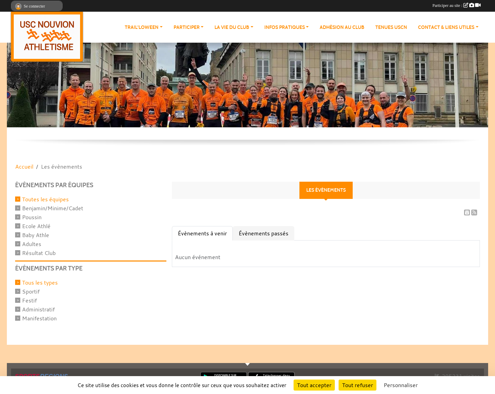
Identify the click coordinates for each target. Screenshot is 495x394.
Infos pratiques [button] (284, 27)
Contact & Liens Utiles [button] (446, 27)
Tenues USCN (391, 27)
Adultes (31, 244)
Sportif (31, 291)
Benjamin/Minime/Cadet (52, 208)
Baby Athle (35, 235)
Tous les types (40, 282)
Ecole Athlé (36, 226)
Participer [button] (187, 27)
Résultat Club (39, 253)
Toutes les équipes (45, 199)
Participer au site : (456, 5)
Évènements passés (263, 233)
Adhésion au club (342, 27)
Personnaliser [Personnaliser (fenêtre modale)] (401, 385)
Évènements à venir (202, 233)
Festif (29, 300)
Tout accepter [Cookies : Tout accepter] (314, 385)
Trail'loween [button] (141, 27)
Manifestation (39, 318)
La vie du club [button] (231, 27)
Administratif (38, 309)
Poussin (32, 217)
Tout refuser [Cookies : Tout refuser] (357, 385)
